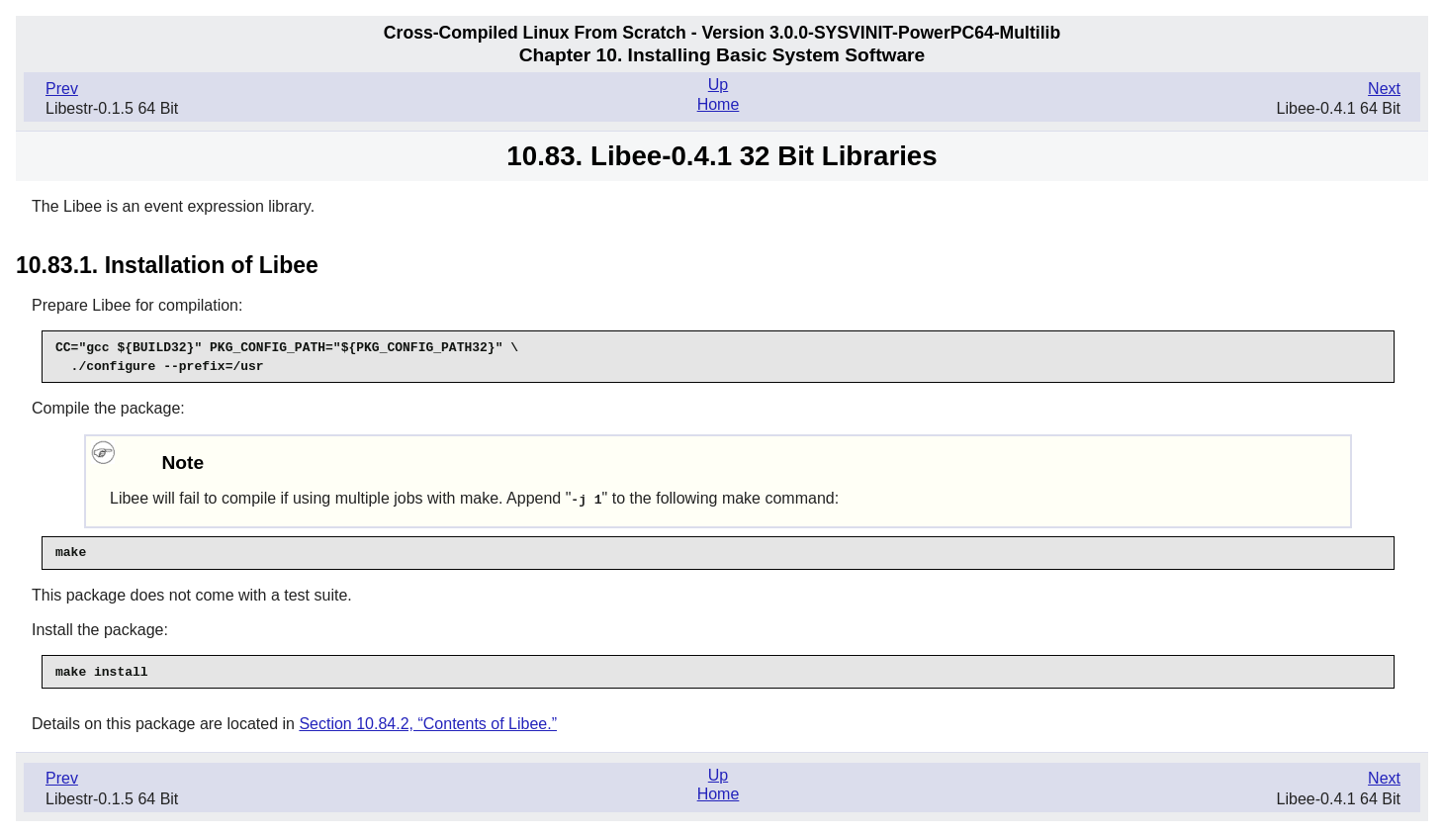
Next (1384, 88)
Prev (61, 88)
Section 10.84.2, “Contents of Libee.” (428, 722)
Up (718, 84)
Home (718, 104)
